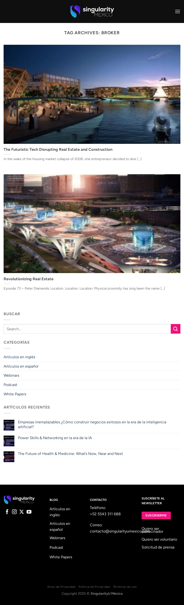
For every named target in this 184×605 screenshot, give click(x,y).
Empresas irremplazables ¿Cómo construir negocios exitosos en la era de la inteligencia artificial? (92, 424)
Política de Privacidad (94, 586)
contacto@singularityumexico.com (120, 531)
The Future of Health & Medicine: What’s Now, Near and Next (70, 453)
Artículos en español (21, 366)
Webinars (11, 375)
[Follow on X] (21, 512)
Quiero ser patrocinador (152, 530)
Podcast (10, 384)
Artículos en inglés (19, 357)
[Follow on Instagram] (14, 512)
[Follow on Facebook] (7, 512)
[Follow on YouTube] (29, 512)
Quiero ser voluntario (159, 539)
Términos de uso (125, 586)
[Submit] (175, 328)
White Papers (15, 394)
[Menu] (177, 11)
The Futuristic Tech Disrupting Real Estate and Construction (58, 149)
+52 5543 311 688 (105, 514)
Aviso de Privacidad (61, 586)
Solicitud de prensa (158, 547)
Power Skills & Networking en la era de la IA (55, 438)
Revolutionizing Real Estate (28, 278)
